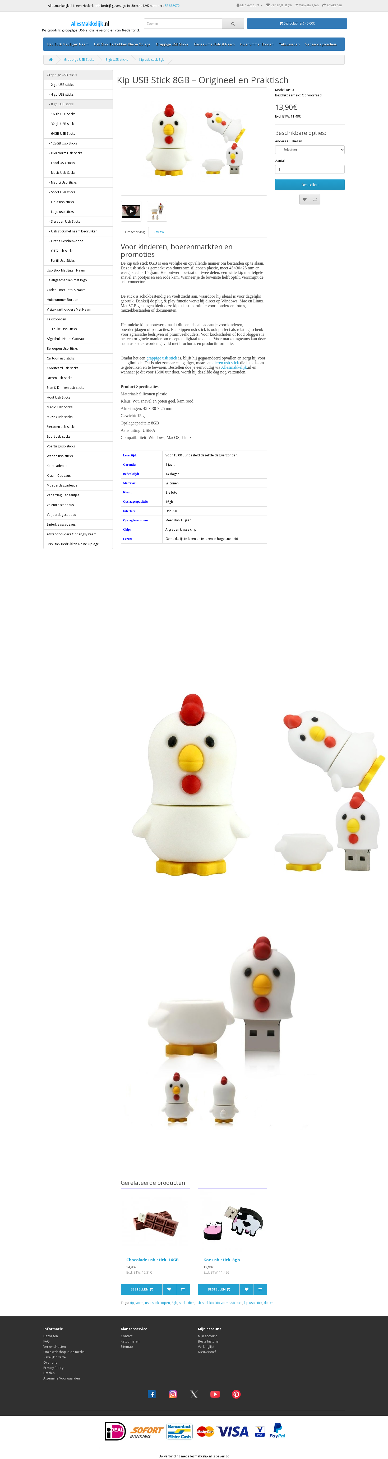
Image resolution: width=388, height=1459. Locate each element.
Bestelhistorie (208, 1341)
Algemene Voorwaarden (61, 1378)
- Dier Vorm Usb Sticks (64, 153)
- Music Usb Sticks (61, 172)
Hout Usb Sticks (58, 397)
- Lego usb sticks (60, 211)
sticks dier (186, 1303)
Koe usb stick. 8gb (222, 1259)
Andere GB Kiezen (288, 141)
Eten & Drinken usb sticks (65, 387)
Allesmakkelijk (234, 367)
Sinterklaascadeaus (61, 524)
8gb (174, 1303)
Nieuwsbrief (207, 1352)
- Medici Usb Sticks (62, 182)
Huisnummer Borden (257, 44)
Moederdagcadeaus (62, 485)
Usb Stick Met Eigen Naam (68, 44)
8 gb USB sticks (116, 59)
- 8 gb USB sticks (60, 104)
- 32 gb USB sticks (61, 123)
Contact (126, 1336)
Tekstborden (289, 44)
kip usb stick (253, 1303)
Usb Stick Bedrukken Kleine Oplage (122, 44)
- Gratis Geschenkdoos (65, 241)
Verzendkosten (54, 1346)
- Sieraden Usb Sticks (63, 221)
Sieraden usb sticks (61, 426)
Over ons (50, 1362)
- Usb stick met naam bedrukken (72, 231)
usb (148, 1303)
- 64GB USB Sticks (61, 133)
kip (132, 1303)
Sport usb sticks (58, 436)
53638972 (172, 5)
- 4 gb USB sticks (60, 94)
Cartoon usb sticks (61, 358)
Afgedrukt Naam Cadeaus (66, 338)
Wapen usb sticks (60, 456)
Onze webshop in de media (64, 1352)
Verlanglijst (206, 1346)
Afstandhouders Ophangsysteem (71, 534)
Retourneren (130, 1341)
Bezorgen (50, 1336)
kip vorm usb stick (228, 1303)
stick (155, 1303)
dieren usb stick (226, 363)
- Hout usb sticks (60, 202)
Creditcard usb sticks (62, 368)
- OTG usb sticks (60, 251)
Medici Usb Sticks (59, 407)
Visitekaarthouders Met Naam (69, 309)
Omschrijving (135, 232)
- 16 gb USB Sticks (61, 114)
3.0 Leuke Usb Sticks (62, 329)
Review (159, 232)
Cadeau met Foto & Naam (214, 44)
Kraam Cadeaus (59, 475)
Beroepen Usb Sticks (62, 348)
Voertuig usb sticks (61, 446)
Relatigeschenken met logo (67, 280)
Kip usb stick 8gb (151, 59)
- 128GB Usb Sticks (62, 143)
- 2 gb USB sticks (60, 84)
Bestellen (309, 184)
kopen (165, 1303)
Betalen (49, 1373)
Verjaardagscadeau (321, 44)
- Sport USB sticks (61, 192)
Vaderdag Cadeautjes (63, 495)
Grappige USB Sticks (172, 44)
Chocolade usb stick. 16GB (152, 1259)
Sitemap (127, 1346)
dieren (269, 1303)
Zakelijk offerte (54, 1357)
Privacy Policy (53, 1368)
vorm (140, 1303)
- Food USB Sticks (61, 163)
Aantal (280, 160)
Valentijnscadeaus (60, 505)
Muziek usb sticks (59, 417)
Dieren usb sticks (59, 378)
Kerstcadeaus (57, 466)
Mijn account (207, 1336)
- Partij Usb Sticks (61, 260)
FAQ (46, 1341)
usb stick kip (205, 1303)
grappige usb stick (161, 358)
